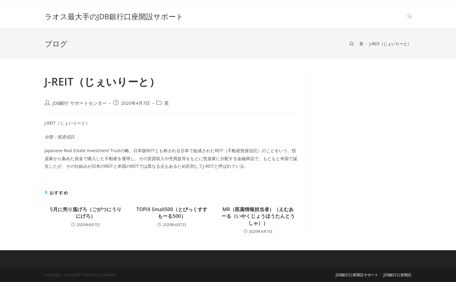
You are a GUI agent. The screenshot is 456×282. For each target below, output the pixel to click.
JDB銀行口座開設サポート (357, 274)
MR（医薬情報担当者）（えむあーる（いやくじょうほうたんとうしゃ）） (258, 216)
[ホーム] (352, 43)
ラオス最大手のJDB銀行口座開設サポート (114, 16)
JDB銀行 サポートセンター (80, 103)
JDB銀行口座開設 (398, 274)
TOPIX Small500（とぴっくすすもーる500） (171, 212)
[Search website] (409, 16)
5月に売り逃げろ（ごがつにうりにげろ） (85, 212)
